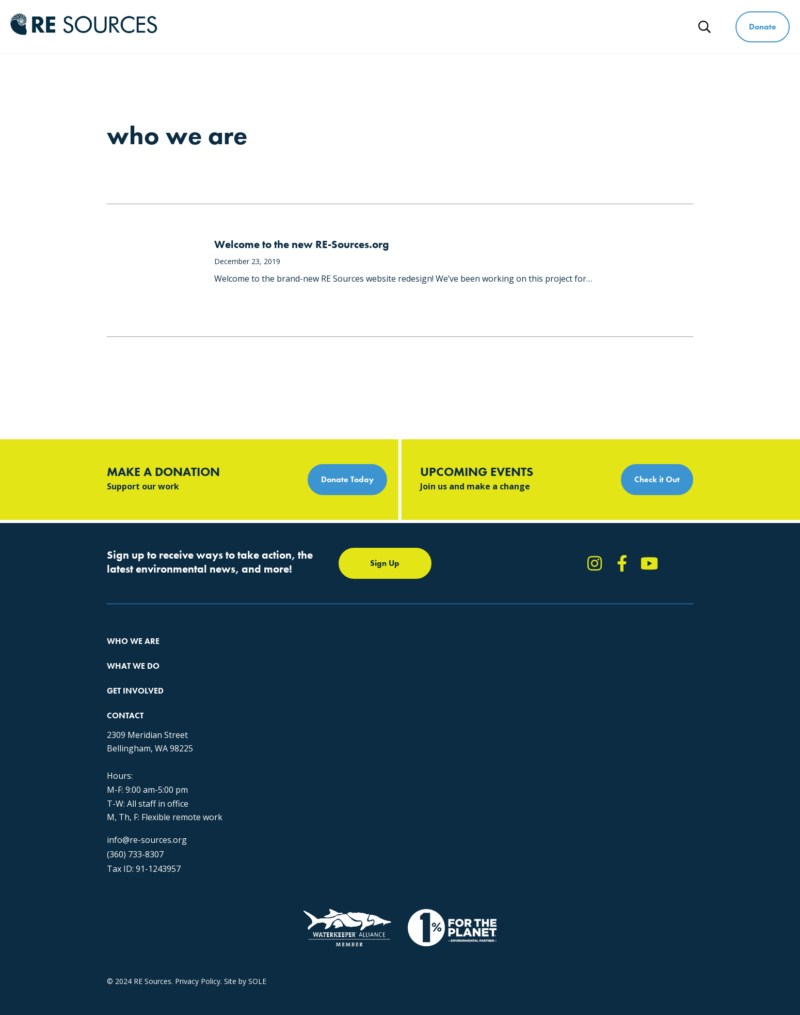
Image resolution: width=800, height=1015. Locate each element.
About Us (122, 654)
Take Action (403, 654)
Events (394, 710)
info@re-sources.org (575, 757)
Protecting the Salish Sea (280, 654)
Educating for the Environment (290, 692)
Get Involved (514, 26)
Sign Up (384, 563)
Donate (762, 26)
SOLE (257, 923)
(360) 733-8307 (563, 771)
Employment (128, 710)
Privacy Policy (197, 923)
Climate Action (263, 673)
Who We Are (356, 26)
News (662, 26)
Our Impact (126, 673)
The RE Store (261, 729)
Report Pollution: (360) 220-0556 (437, 673)
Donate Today (347, 479)
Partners (121, 729)
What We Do (435, 26)
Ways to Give (595, 26)
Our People (126, 692)
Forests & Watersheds (276, 710)
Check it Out (657, 479)
